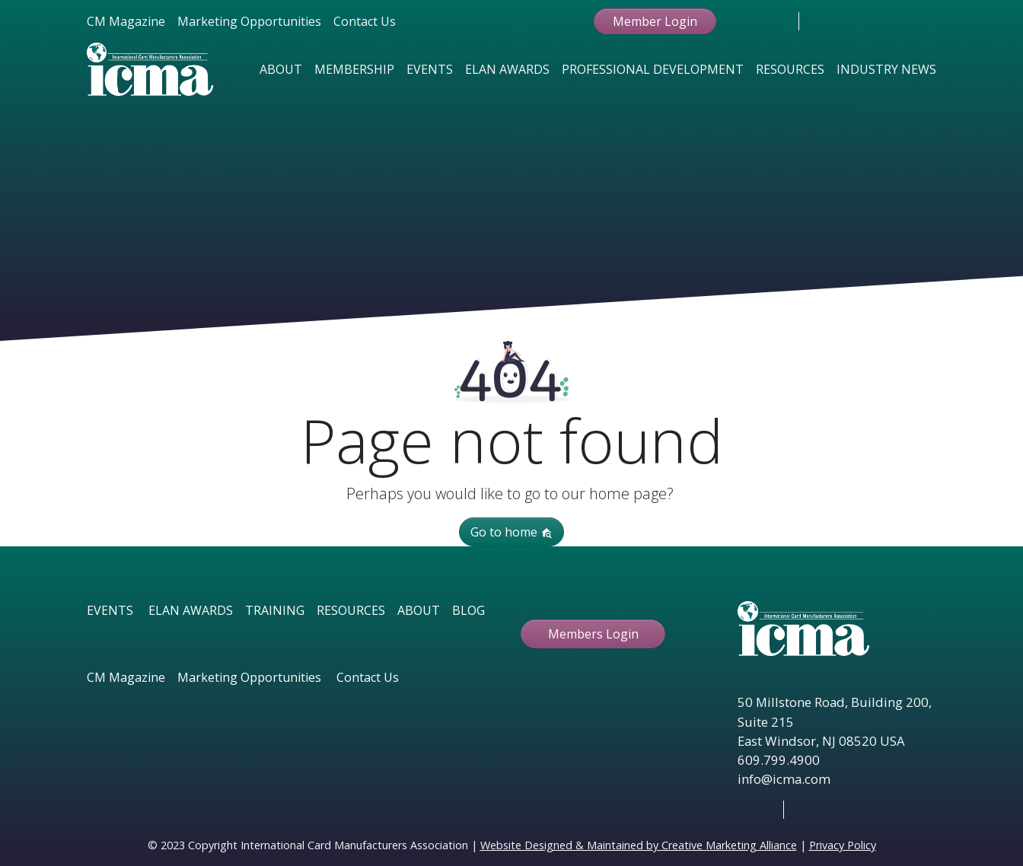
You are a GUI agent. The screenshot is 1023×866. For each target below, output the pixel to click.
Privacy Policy (842, 845)
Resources (790, 69)
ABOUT (418, 610)
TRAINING (274, 610)
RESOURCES (351, 610)
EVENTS (110, 610)
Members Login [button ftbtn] (593, 634)
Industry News (886, 69)
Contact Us (364, 21)
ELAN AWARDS (190, 610)
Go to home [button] (511, 532)
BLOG (468, 610)
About (281, 69)
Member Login (655, 21)
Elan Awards (507, 69)
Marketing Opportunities (249, 21)
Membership (354, 69)
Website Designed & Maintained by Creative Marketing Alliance (638, 845)
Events (429, 69)
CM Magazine (126, 21)
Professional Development (653, 69)
